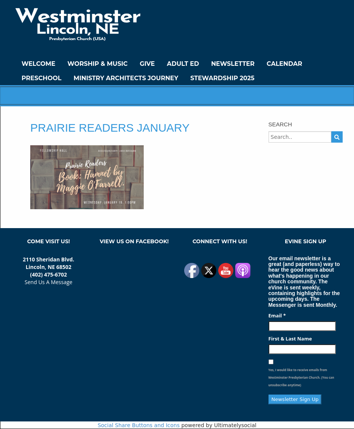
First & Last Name (290, 338)
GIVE (147, 63)
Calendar (284, 63)
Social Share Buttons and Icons (139, 425)
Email (277, 315)
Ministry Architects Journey (125, 78)
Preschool (41, 78)
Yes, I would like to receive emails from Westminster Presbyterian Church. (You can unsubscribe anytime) (301, 377)
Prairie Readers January (109, 127)
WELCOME (38, 63)
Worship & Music (97, 63)
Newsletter (233, 63)
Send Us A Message (48, 282)
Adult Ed (183, 63)
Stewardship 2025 (222, 78)
